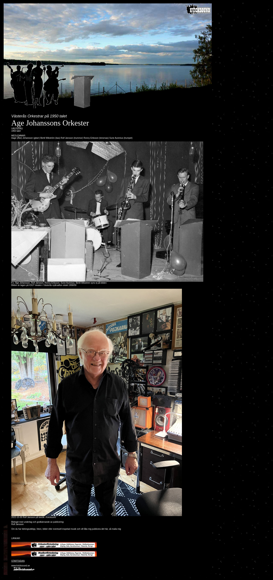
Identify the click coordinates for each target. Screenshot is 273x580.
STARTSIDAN (18, 561)
